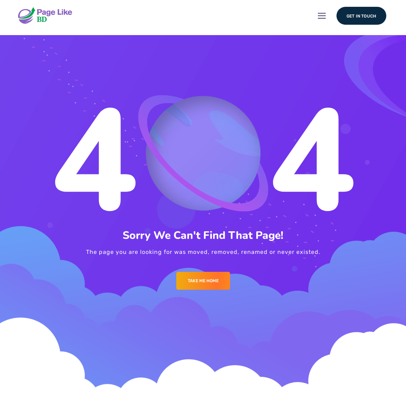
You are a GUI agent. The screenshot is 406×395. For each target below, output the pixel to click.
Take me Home (203, 280)
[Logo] (48, 16)
